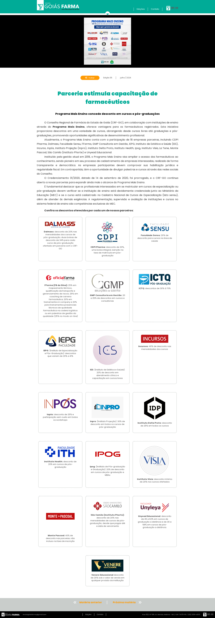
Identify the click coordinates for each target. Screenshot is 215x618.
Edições (141, 9)
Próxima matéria (124, 602)
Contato (155, 9)
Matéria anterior (90, 602)
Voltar (90, 77)
